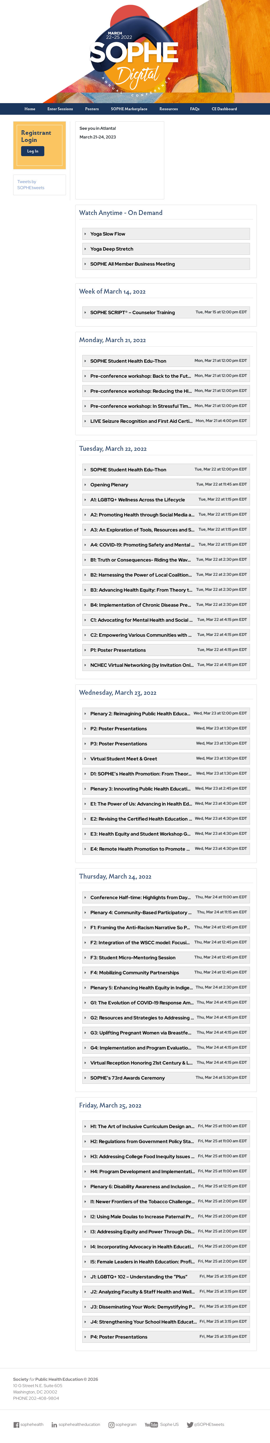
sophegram (126, 1424)
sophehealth (32, 1424)
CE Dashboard (224, 109)
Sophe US (170, 1424)
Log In (32, 151)
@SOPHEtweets (209, 1424)
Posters (92, 109)
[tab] (166, 234)
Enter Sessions (60, 109)
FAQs (195, 109)
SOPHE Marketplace (129, 109)
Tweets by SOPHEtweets (31, 184)
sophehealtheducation (79, 1424)
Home (30, 109)
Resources (169, 109)
